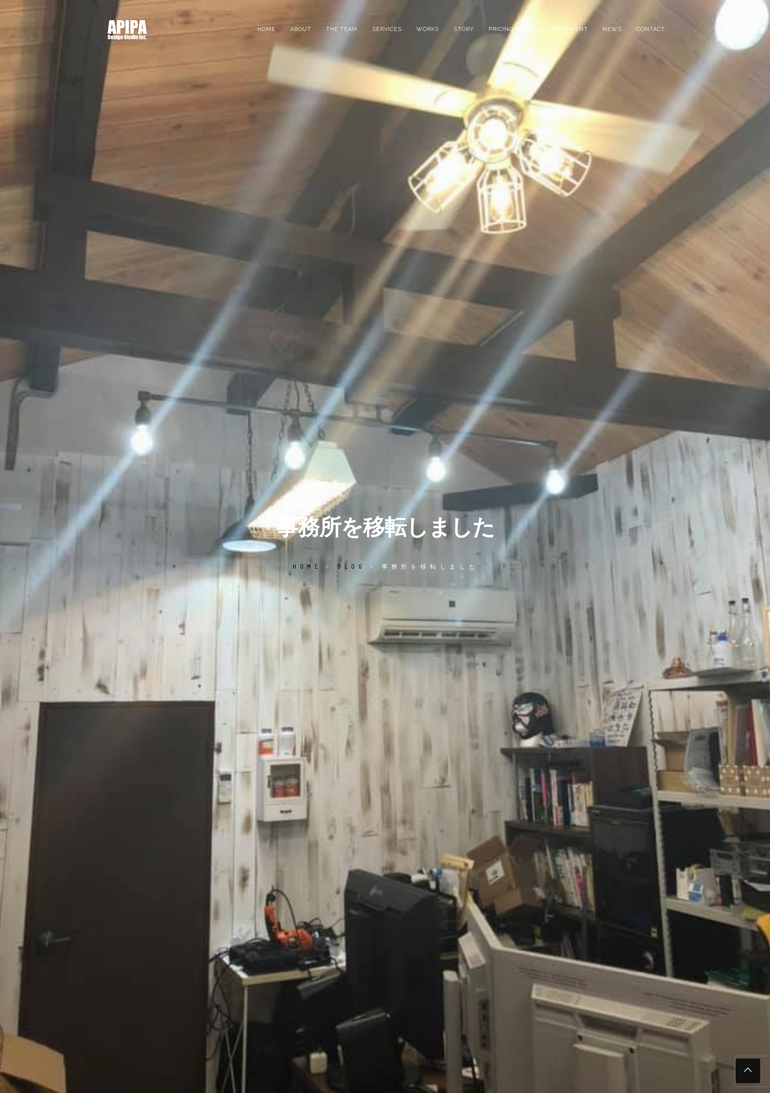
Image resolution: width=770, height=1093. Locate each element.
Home (266, 29)
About (300, 29)
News (612, 29)
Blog (351, 566)
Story (464, 29)
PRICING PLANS (512, 29)
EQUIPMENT (569, 29)
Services (387, 29)
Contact (650, 29)
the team (342, 29)
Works (427, 29)
